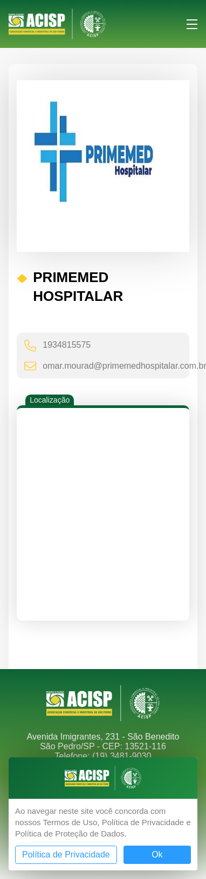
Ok (157, 854)
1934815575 (57, 345)
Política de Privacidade (66, 854)
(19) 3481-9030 (121, 756)
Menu (192, 24)
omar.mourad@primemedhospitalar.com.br (109, 365)
